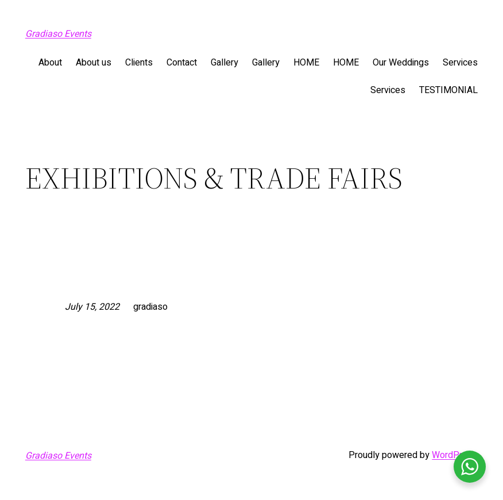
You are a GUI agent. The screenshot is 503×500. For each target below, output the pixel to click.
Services (460, 63)
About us (93, 63)
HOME (306, 63)
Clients (139, 63)
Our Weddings (401, 63)
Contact (182, 63)
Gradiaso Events (58, 34)
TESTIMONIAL (448, 90)
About (50, 63)
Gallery (224, 63)
